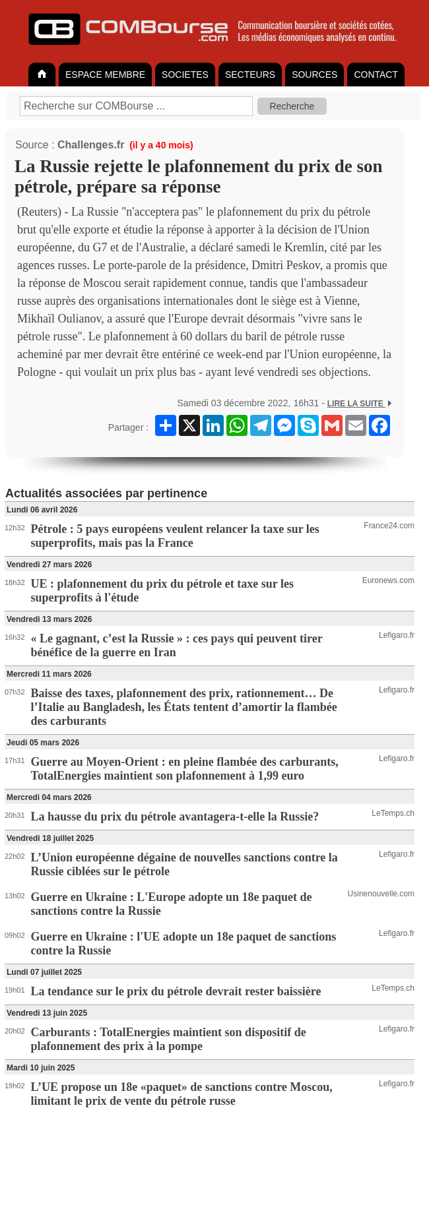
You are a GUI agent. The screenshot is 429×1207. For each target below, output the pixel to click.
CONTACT (376, 74)
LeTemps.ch (393, 813)
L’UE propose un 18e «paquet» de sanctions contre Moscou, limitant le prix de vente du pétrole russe (182, 1093)
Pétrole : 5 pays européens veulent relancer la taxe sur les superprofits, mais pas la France (175, 535)
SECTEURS (250, 74)
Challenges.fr (90, 144)
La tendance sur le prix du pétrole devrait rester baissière (176, 991)
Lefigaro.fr (396, 635)
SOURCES (314, 74)
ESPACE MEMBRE (105, 74)
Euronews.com (388, 580)
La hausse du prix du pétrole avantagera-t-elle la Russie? (175, 816)
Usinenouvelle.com (381, 893)
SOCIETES (185, 74)
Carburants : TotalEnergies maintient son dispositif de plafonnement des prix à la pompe (168, 1039)
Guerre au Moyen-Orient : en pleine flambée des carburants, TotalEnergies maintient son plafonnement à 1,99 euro (185, 768)
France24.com (389, 525)
